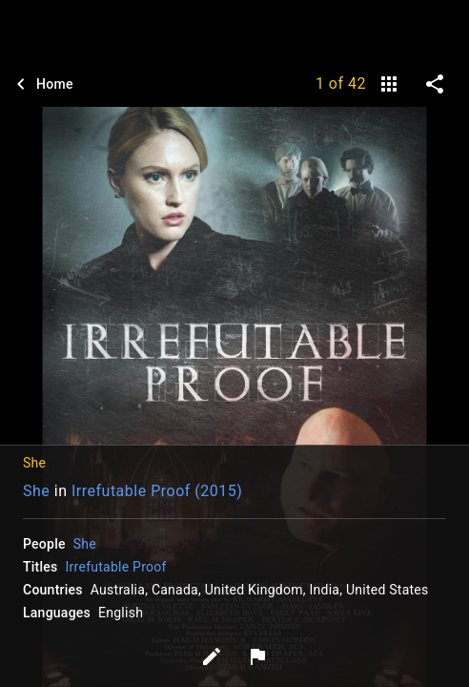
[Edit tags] (211, 656)
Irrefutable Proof (116, 566)
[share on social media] (435, 84)
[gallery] (389, 84)
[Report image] (257, 656)
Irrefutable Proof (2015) (156, 491)
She (36, 491)
